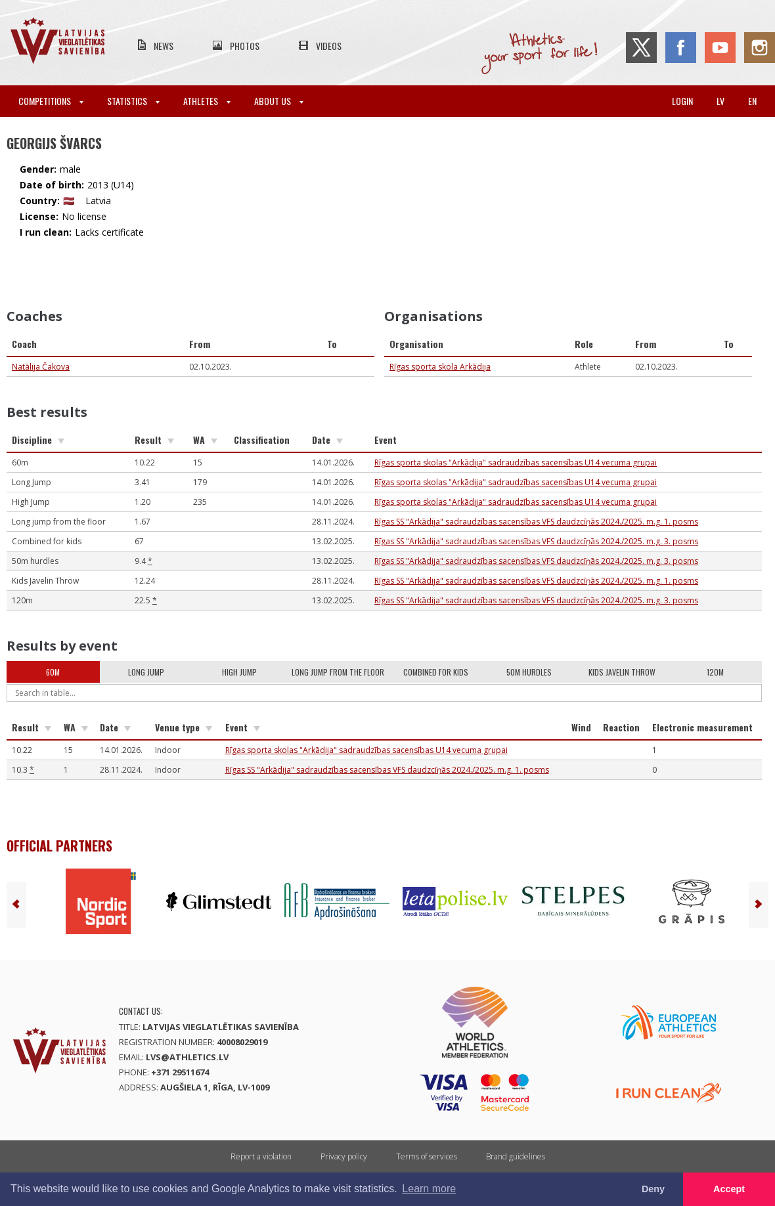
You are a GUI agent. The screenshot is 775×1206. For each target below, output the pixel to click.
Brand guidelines (515, 1156)
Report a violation (261, 1156)
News (163, 46)
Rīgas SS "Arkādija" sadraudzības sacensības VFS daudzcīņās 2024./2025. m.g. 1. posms (536, 521)
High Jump (239, 672)
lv (720, 101)
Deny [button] (653, 1189)
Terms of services (426, 1156)
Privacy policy (344, 1156)
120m (715, 672)
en (752, 101)
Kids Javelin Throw (621, 672)
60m (53, 672)
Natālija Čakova (41, 366)
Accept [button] (729, 1189)
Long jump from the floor (338, 672)
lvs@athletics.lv (187, 1057)
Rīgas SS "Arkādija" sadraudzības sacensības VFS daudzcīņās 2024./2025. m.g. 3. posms (536, 541)
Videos (329, 46)
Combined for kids (435, 672)
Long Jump (146, 672)
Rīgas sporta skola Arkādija (440, 366)
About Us (278, 101)
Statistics (133, 101)
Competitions (50, 101)
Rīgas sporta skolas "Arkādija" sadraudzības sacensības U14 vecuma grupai (515, 462)
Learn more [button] (429, 1188)
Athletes (207, 101)
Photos (244, 46)
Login (682, 101)
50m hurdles (529, 672)
